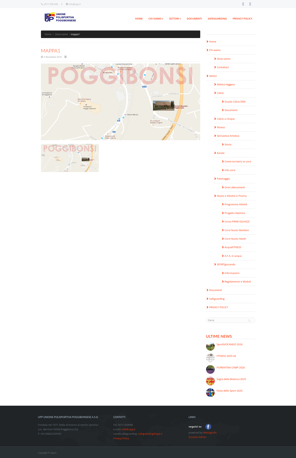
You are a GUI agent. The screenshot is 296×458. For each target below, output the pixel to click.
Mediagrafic (210, 432)
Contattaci (221, 67)
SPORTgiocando (224, 264)
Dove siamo (61, 34)
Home (138, 18)
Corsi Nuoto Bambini (235, 230)
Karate (219, 153)
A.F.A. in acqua (231, 256)
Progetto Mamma (233, 213)
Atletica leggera (224, 84)
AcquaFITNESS (231, 247)
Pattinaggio (222, 178)
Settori (175, 18)
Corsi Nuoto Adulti (233, 238)
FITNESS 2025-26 (226, 356)
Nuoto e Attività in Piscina (230, 196)
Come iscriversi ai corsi (236, 161)
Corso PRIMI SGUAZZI (235, 221)
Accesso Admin (197, 437)
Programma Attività (234, 204)
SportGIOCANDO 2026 (230, 344)
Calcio (219, 93)
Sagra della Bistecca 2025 (231, 379)
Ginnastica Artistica (226, 135)
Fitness (219, 127)
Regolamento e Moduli (236, 281)
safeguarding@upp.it (150, 433)
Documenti (194, 18)
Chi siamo (155, 18)
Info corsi (228, 170)
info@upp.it (75, 4)
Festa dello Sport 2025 (230, 390)
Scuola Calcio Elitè (233, 101)
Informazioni (230, 273)
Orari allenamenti (233, 187)
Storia (226, 144)
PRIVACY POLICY (242, 18)
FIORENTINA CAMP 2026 (231, 367)
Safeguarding (217, 18)
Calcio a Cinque (224, 118)
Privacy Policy (121, 438)
